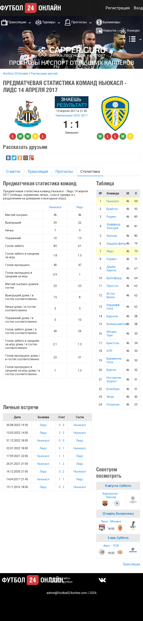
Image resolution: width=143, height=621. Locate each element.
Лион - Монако (111, 521)
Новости (109, 30)
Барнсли (112, 316)
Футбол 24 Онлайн (15, 73)
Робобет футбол (61, 582)
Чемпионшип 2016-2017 (71, 115)
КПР (109, 351)
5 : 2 (61, 471)
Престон (112, 286)
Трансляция (37, 171)
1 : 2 (61, 464)
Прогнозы (79, 22)
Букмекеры (111, 22)
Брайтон (112, 209)
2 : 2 (61, 433)
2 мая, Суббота (118, 538)
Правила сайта (60, 578)
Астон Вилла (111, 295)
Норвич (112, 259)
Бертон (111, 370)
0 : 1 (61, 448)
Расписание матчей (44, 73)
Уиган (110, 397)
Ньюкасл (55, 207)
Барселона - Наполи (111, 495)
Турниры (48, 22)
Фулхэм (112, 236)
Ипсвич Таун (112, 333)
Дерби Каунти (111, 268)
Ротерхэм (113, 404)
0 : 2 (61, 487)
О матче (13, 171)
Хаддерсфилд (116, 243)
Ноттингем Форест (114, 379)
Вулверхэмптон (117, 324)
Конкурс (133, 30)
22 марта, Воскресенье (118, 513)
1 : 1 (61, 456)
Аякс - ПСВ (111, 545)
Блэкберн (113, 389)
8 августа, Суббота (118, 486)
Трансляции (17, 22)
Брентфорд (114, 278)
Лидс (79, 207)
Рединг (111, 216)
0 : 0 (61, 425)
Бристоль (113, 343)
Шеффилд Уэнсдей (113, 226)
